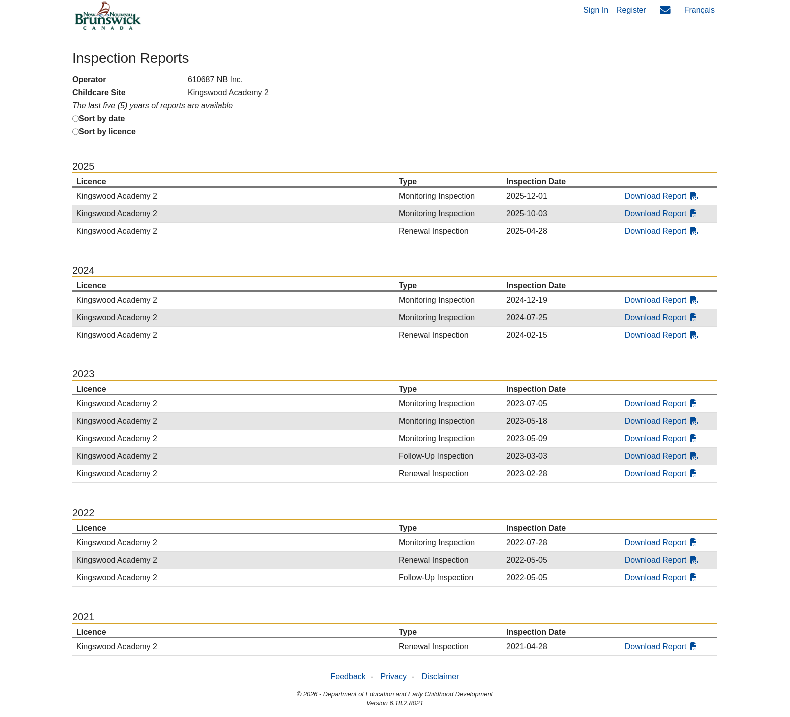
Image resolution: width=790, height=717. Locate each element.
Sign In (596, 10)
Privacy (394, 676)
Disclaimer (441, 676)
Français (699, 10)
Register (631, 10)
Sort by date (102, 118)
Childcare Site (99, 92)
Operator (89, 79)
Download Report (662, 196)
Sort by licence (107, 131)
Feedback (348, 676)
